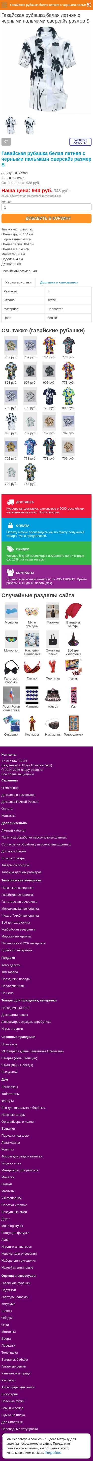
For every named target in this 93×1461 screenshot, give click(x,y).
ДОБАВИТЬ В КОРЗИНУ (48, 218)
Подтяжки (8, 1290)
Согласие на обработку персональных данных (36, 844)
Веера (6, 1338)
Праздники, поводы (15, 979)
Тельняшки (9, 1352)
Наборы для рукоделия (18, 1260)
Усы (73, 697)
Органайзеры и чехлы (17, 1121)
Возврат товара (13, 858)
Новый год (9, 1044)
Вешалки (8, 1128)
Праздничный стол (15, 1008)
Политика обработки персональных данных (34, 837)
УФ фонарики (11, 1198)
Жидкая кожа (11, 1163)
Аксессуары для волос (18, 1387)
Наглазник (53, 725)
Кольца (53, 697)
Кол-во (46, 205)
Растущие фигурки (15, 1233)
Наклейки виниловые (32, 643)
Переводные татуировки (19, 1429)
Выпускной (9, 1072)
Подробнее (53, 1453)
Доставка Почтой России (19, 802)
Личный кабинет (13, 830)
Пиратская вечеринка (17, 888)
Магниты (32, 697)
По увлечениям (12, 986)
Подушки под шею (15, 1135)
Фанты (73, 669)
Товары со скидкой (15, 865)
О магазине (10, 788)
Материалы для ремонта (20, 1170)
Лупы (5, 1240)
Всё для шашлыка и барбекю (23, 1108)
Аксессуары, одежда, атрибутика (26, 1022)
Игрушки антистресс (16, 1246)
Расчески (8, 1380)
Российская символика (11, 699)
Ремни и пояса (12, 1408)
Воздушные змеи (14, 1212)
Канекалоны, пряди (16, 1373)
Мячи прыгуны (32, 615)
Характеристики (18, 282)
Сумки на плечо (53, 643)
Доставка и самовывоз (59, 282)
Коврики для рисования (19, 1253)
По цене (7, 993)
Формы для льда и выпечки (22, 1156)
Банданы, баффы (73, 615)
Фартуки (53, 613)
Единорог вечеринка (16, 950)
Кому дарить (10, 965)
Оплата (7, 808)
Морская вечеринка (16, 936)
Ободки (7, 1318)
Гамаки (32, 669)
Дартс (5, 1219)
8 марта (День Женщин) (19, 1058)
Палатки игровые (14, 1205)
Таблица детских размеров (21, 872)
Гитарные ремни (13, 1366)
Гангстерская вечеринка (19, 901)
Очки (5, 1325)
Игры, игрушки (12, 1028)
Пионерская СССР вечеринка (23, 943)
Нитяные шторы (13, 1115)
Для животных (12, 1422)
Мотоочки (11, 641)
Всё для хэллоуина (73, 643)
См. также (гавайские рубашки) (43, 330)
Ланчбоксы (9, 1087)
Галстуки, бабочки (11, 671)
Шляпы (6, 1311)
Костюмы (32, 725)
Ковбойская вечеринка (18, 929)
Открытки (11, 725)
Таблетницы (10, 1094)
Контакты (8, 815)
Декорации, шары (14, 1015)
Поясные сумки (12, 1401)
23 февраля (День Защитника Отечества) (32, 1051)
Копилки (7, 1149)
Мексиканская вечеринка (20, 908)
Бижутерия (9, 1394)
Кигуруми (8, 1304)
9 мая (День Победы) (17, 1065)
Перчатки (53, 669)
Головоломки (73, 725)
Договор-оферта (13, 851)
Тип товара (9, 972)
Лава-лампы (10, 1142)
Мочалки (11, 613)
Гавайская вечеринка (17, 895)
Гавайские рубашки (16, 1283)
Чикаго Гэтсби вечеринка (20, 915)
